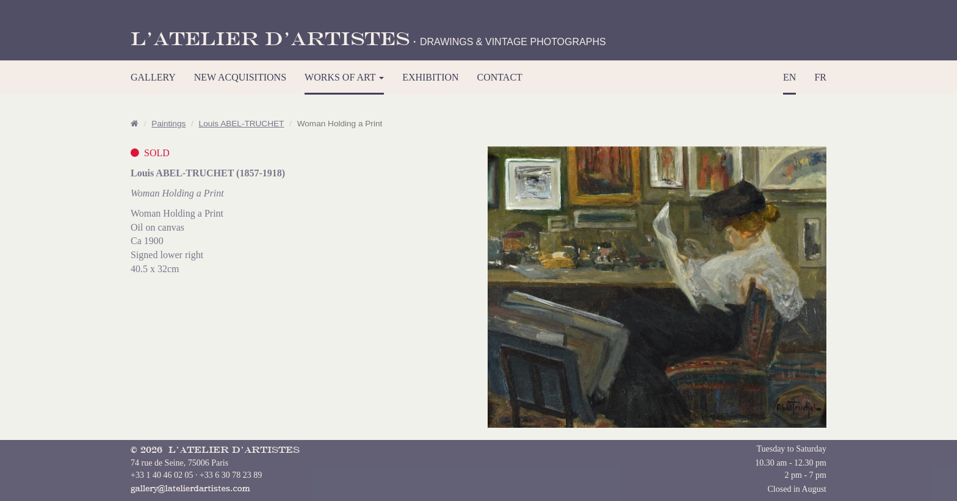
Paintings (168, 123)
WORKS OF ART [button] (344, 77)
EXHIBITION (430, 77)
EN (789, 77)
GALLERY (153, 77)
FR (820, 77)
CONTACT (499, 77)
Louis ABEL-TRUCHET (241, 123)
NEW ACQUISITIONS (240, 77)
